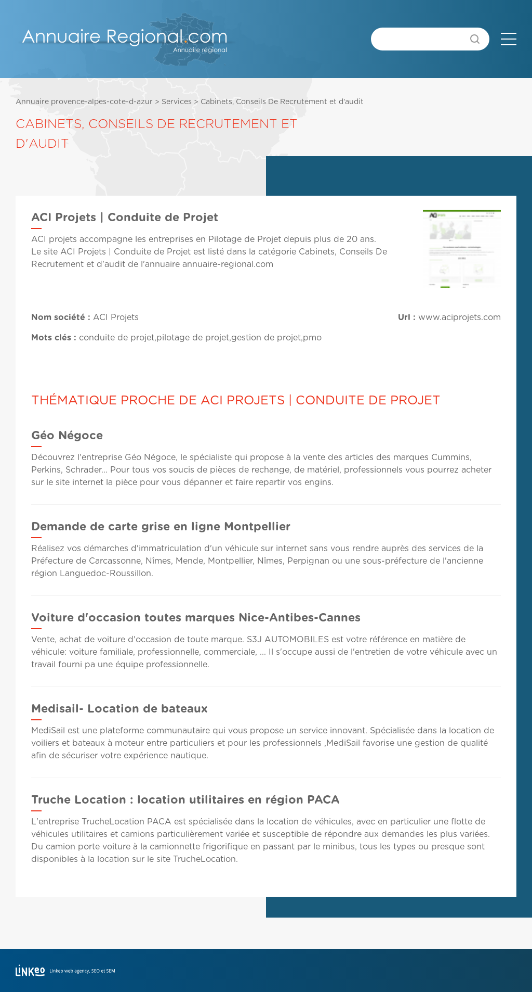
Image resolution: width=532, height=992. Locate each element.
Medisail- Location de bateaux (119, 709)
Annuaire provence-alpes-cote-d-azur (84, 102)
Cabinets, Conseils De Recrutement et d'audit (282, 102)
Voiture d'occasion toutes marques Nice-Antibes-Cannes (196, 618)
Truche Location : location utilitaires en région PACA (185, 800)
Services (177, 102)
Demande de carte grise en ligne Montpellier (160, 526)
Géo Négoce (67, 435)
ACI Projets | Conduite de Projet (125, 252)
